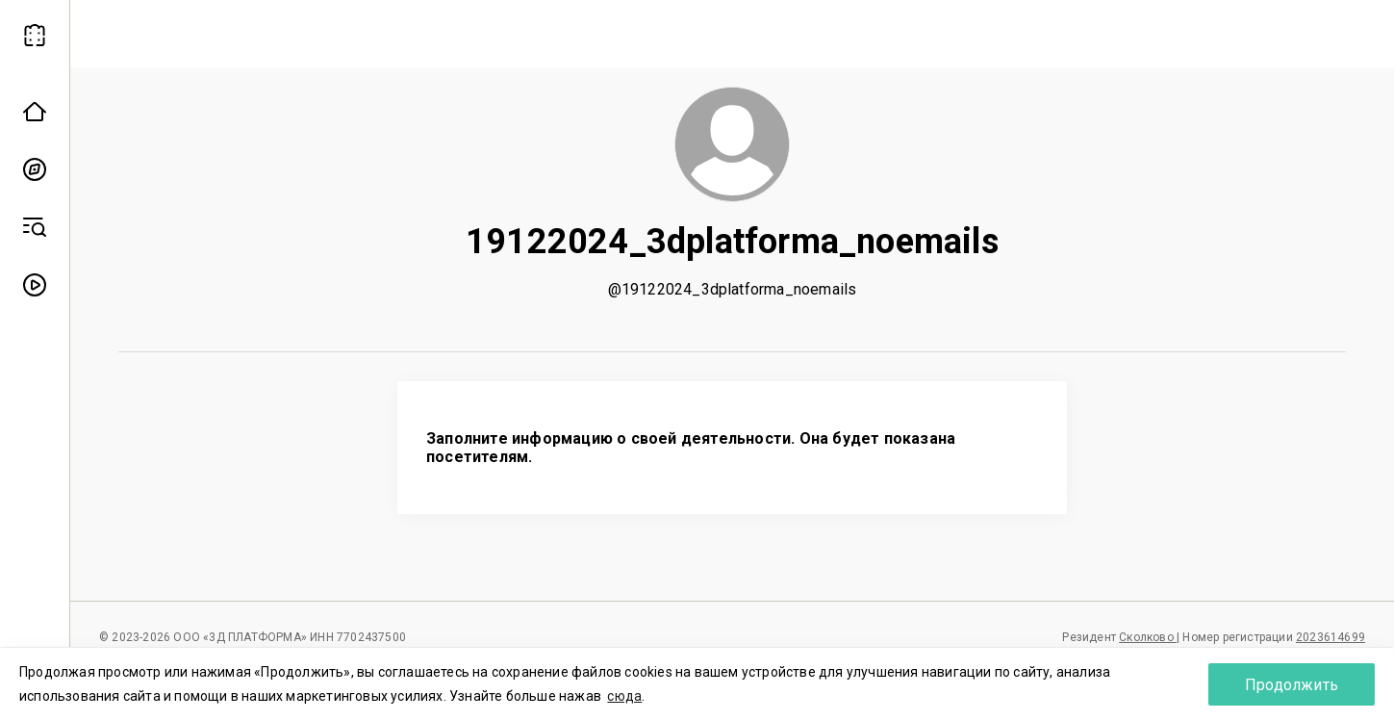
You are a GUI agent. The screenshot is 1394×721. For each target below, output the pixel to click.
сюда (624, 696)
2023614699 (1330, 637)
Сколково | (1149, 637)
